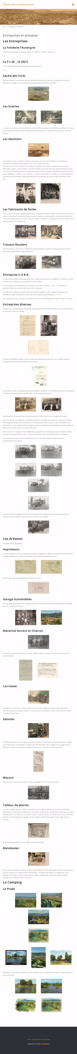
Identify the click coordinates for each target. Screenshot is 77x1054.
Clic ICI (5, 56)
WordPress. (46, 1044)
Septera (37, 1044)
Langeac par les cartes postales (18, 4)
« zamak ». (58, 295)
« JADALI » (53, 286)
